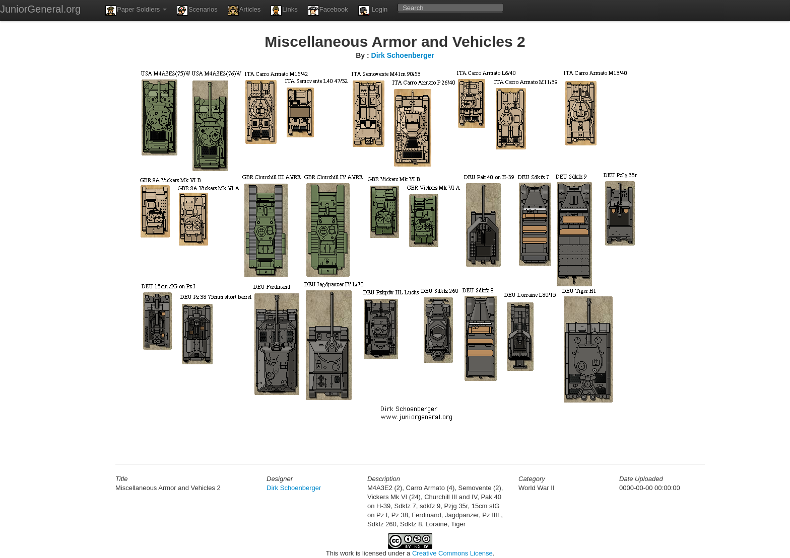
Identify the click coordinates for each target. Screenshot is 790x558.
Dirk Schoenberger (402, 55)
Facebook (328, 11)
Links (284, 11)
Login (372, 11)
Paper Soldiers (136, 11)
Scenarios (197, 11)
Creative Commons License (452, 553)
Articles (244, 11)
